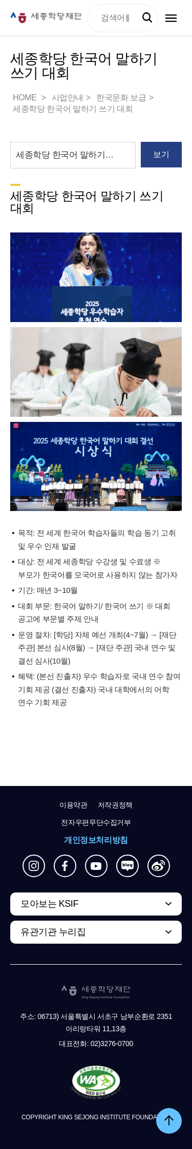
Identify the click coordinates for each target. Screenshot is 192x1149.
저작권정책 (115, 804)
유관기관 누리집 (53, 932)
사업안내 (67, 97)
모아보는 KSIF (49, 904)
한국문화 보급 (121, 97)
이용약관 (73, 804)
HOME (25, 97)
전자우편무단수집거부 (96, 822)
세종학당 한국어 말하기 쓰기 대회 (73, 108)
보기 (161, 154)
